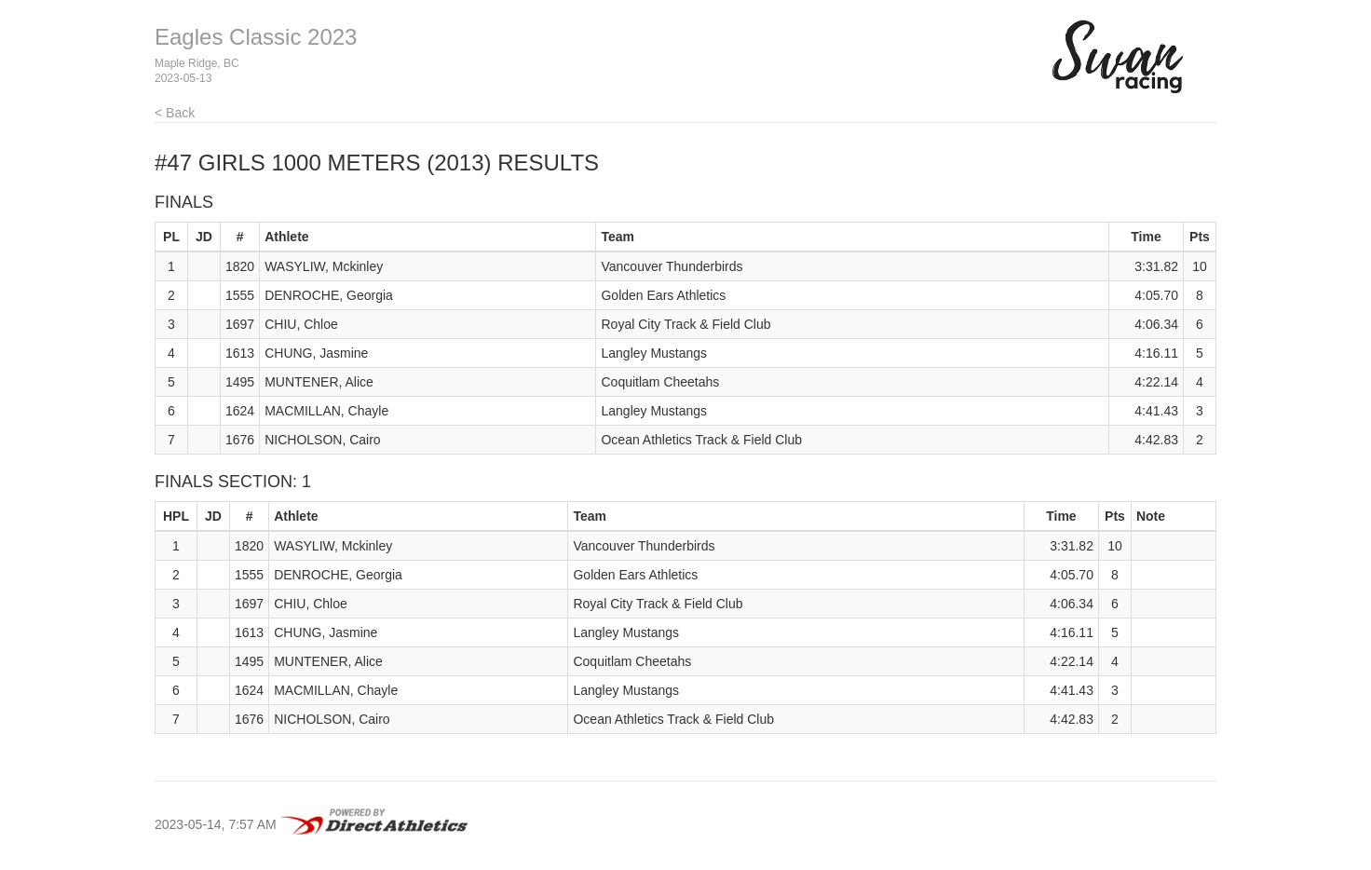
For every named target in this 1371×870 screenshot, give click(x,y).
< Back (175, 112)
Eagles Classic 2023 (256, 36)
